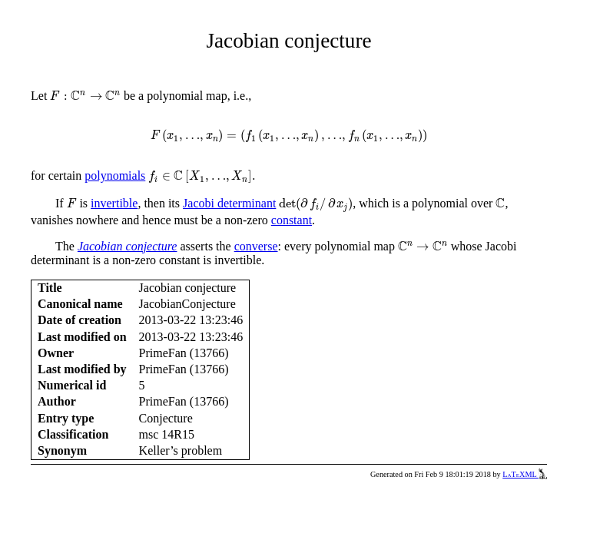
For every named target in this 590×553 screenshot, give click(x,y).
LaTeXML (524, 474)
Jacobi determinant (229, 203)
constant (291, 220)
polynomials (115, 175)
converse (256, 246)
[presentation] (85, 95)
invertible (114, 203)
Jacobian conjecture (127, 246)
